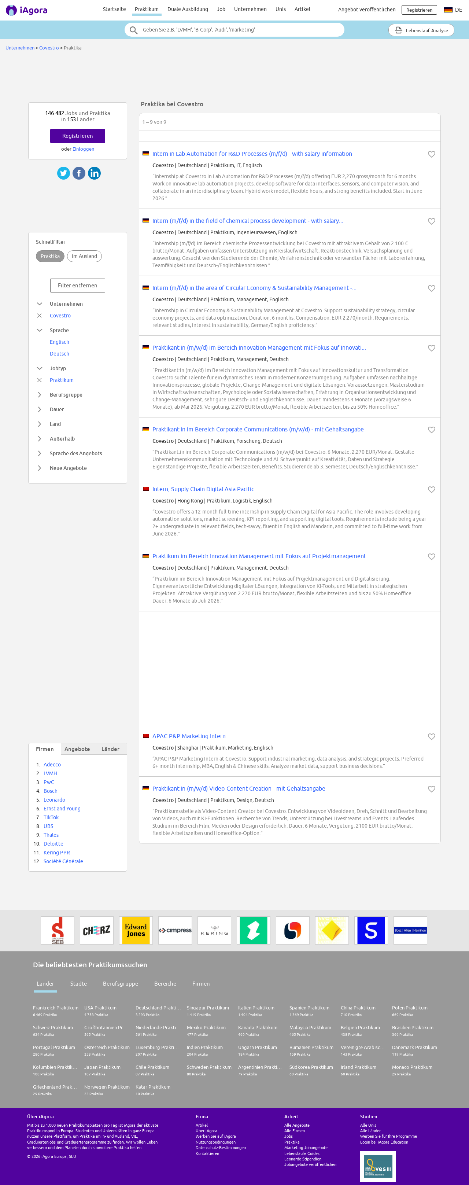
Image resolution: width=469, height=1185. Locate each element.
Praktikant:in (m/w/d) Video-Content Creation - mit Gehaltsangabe (238, 788)
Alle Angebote (297, 1125)
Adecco (52, 765)
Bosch (51, 791)
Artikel (302, 9)
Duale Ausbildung (187, 9)
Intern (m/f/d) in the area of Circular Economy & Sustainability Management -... (254, 287)
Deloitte (53, 844)
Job (221, 9)
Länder (45, 983)
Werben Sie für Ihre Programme (388, 1136)
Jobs (288, 1136)
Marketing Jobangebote (306, 1147)
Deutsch (59, 354)
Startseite (114, 9)
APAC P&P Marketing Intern (189, 736)
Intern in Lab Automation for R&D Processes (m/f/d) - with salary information (252, 153)
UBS (48, 826)
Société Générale (63, 861)
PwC (49, 782)
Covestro (49, 48)
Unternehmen (250, 9)
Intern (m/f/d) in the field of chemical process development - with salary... (247, 220)
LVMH (50, 773)
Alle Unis (368, 1125)
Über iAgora (206, 1130)
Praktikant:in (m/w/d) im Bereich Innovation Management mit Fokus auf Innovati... (259, 347)
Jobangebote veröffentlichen (310, 1164)
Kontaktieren (207, 1153)
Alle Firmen (294, 1130)
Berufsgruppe (120, 983)
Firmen (201, 983)
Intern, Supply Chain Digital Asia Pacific (203, 489)
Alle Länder (370, 1130)
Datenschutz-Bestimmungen (221, 1147)
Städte (78, 983)
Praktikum (147, 9)
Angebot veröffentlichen (367, 9)
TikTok (51, 817)
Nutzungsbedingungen (216, 1142)
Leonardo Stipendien (302, 1158)
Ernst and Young (62, 809)
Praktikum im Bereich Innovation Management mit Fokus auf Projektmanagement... (261, 556)
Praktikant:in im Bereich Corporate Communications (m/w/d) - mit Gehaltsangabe (258, 429)
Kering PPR (57, 852)
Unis (281, 9)
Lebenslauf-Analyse (421, 30)
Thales (51, 835)
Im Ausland (84, 256)
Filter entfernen (77, 285)
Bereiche (165, 983)
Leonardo (54, 800)
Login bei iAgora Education (384, 1142)
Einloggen (83, 149)
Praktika (50, 256)
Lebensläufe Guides (302, 1153)
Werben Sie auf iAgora (216, 1136)
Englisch (59, 342)
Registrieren (77, 136)
